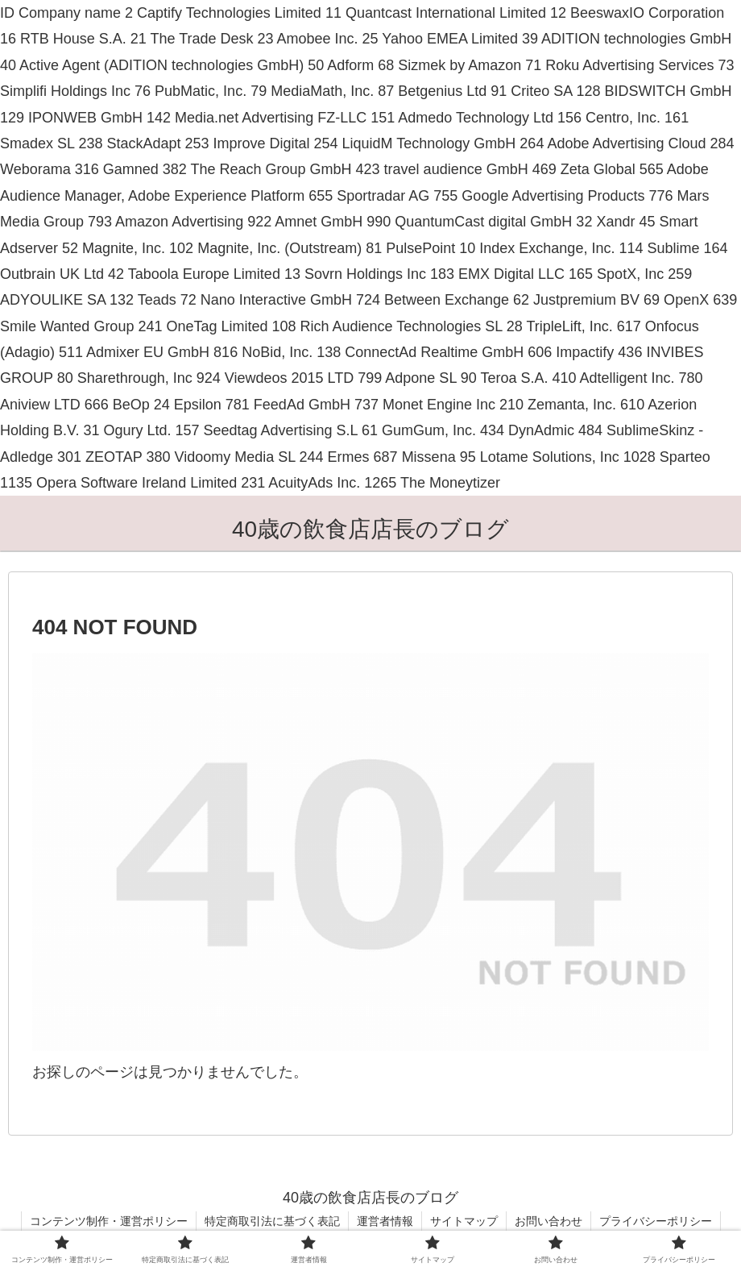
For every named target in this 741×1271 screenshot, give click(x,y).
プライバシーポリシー (655, 1221)
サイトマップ (464, 1221)
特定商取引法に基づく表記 (272, 1221)
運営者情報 (385, 1221)
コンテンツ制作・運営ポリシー (109, 1221)
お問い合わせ (548, 1221)
